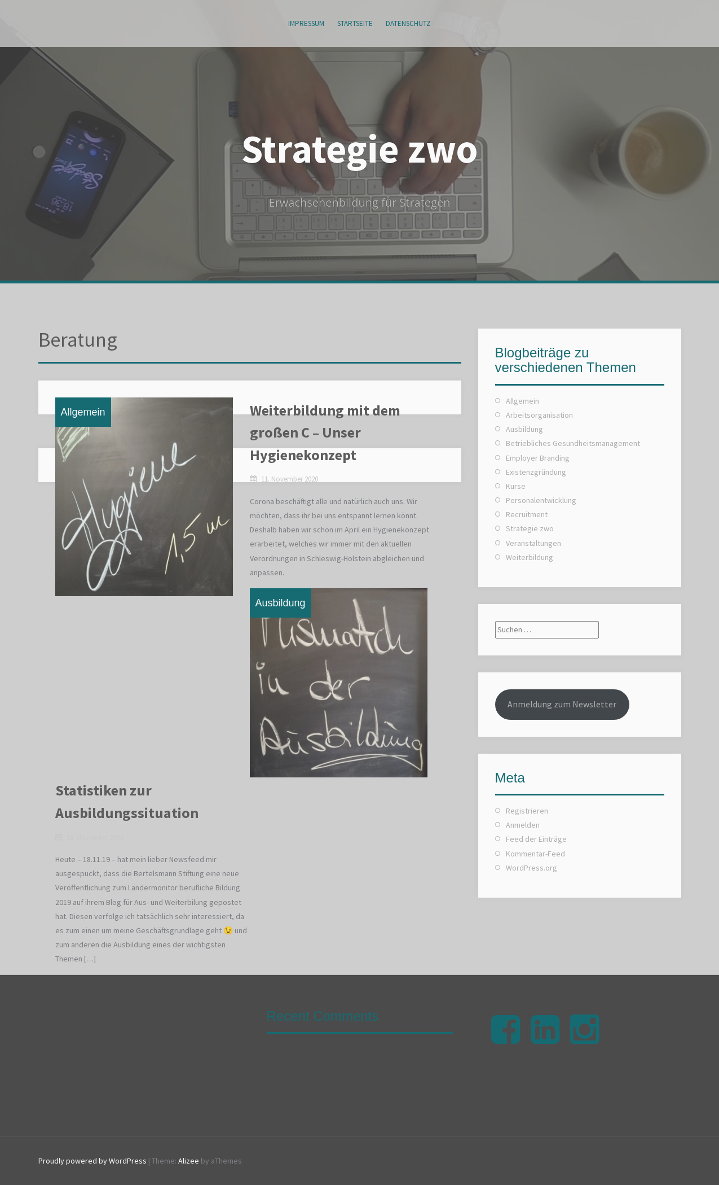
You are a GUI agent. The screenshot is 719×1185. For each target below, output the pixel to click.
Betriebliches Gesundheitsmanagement (573, 443)
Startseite (355, 23)
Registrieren (527, 811)
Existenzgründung (536, 472)
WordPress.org (531, 868)
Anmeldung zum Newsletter (562, 704)
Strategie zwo (359, 148)
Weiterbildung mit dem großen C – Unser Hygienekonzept (325, 432)
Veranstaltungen (533, 543)
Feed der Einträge (536, 839)
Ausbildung (280, 603)
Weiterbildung (529, 557)
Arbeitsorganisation (539, 415)
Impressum (306, 23)
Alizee (188, 1161)
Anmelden (523, 825)
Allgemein (83, 412)
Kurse (516, 486)
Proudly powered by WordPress (92, 1161)
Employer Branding (538, 458)
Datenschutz (408, 23)
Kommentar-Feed (535, 854)
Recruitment (527, 514)
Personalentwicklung (541, 500)
